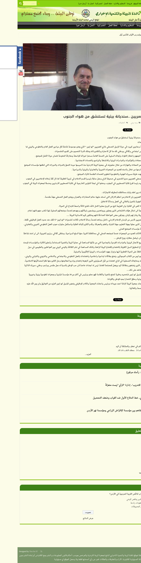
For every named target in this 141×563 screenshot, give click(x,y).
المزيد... (70, 354)
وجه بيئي (116, 122)
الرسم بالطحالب (129, 472)
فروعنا (111, 3)
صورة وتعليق (125, 430)
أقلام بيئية (127, 365)
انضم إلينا (81, 3)
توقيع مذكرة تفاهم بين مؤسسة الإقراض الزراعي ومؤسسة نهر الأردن (103, 410)
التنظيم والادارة (102, 3)
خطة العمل (90, 3)
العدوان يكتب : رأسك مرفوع (123, 372)
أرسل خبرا (65, 3)
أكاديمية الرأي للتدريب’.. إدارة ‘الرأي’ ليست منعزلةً (112, 385)
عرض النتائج (70, 518)
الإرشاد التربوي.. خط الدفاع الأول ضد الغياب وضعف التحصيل (106, 397)
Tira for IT (16, 551)
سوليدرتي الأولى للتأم (116, 34)
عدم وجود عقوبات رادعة (123, 502)
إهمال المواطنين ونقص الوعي (121, 499)
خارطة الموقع (121, 3)
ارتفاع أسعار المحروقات (123, 506)
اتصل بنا (73, 3)
